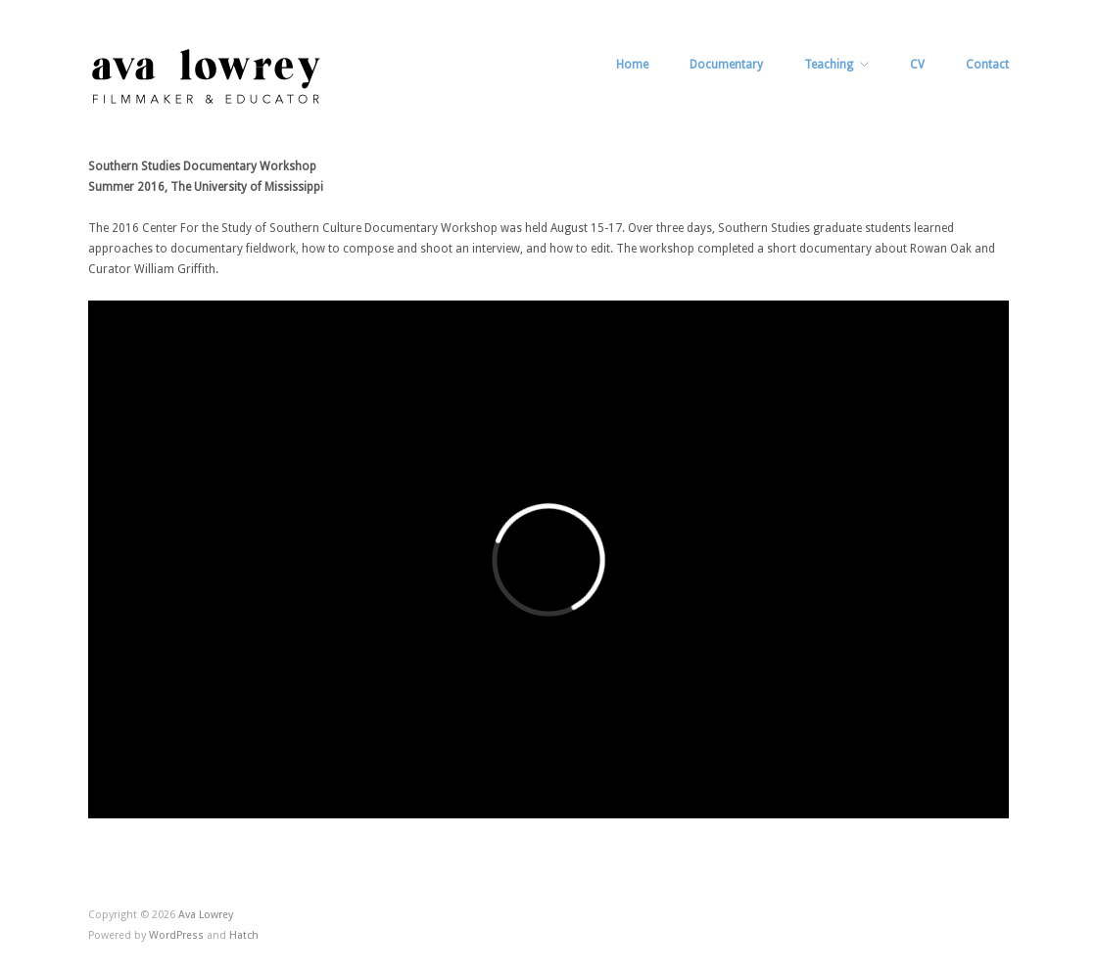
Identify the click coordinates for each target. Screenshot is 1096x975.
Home (632, 64)
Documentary (726, 64)
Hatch (244, 935)
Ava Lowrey (205, 914)
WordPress (176, 935)
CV (917, 64)
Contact (987, 64)
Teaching (828, 64)
